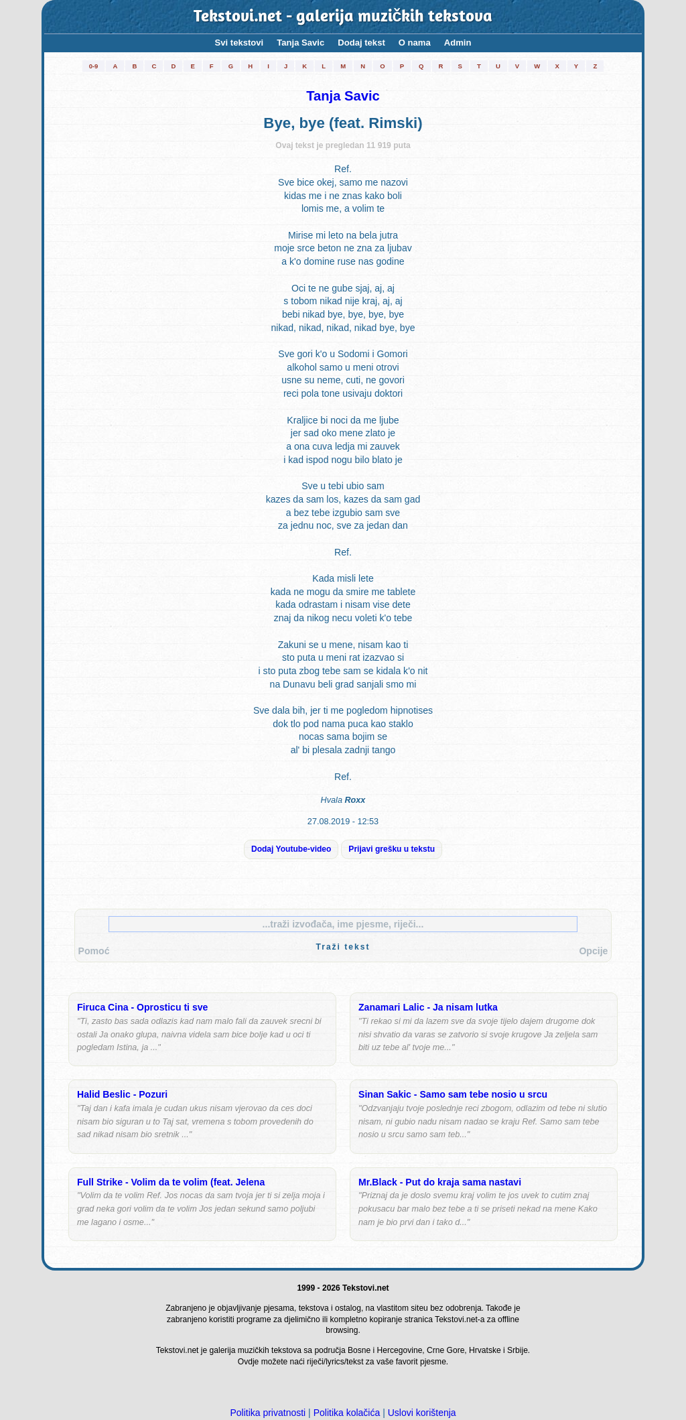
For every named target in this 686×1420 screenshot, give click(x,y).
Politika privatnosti (267, 1412)
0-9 (93, 66)
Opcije (593, 951)
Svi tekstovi (239, 43)
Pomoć (94, 951)
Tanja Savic (300, 43)
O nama (415, 43)
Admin (458, 43)
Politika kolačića (347, 1412)
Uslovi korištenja (422, 1412)
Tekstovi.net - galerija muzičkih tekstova (343, 17)
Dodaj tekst (361, 43)
